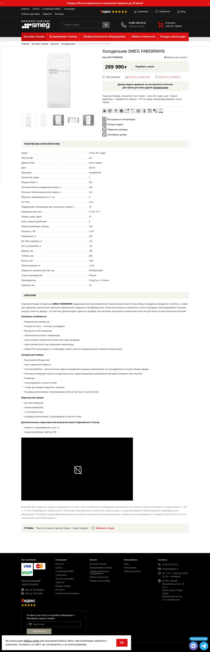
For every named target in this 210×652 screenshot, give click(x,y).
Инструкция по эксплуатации (121, 119)
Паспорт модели (115, 124)
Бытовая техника (98, 564)
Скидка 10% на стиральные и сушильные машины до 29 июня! (105, 3)
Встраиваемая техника (101, 567)
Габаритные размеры (117, 129)
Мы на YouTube (32, 593)
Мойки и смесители (99, 577)
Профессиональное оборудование (99, 572)
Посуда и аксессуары (100, 581)
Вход (126, 564)
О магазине (69, 9)
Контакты (59, 14)
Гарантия (47, 14)
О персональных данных (67, 593)
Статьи (35, 9)
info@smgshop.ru (170, 569)
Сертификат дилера (117, 134)
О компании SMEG (51, 9)
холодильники (160, 87)
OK (122, 642)
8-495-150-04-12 (137, 23)
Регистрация (130, 568)
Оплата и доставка (30, 14)
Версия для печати (175, 57)
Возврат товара (63, 586)
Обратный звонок (132, 571)
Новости (25, 9)
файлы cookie (31, 640)
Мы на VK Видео (32, 589)
